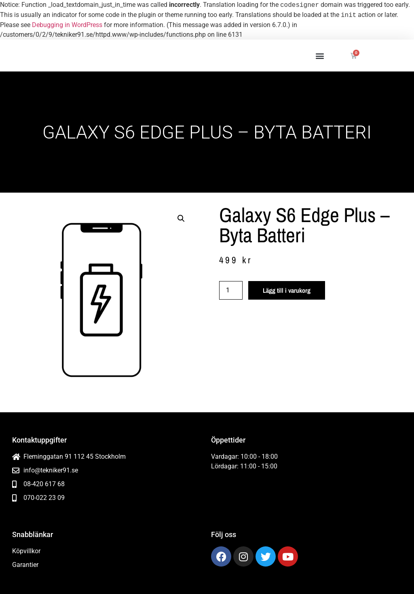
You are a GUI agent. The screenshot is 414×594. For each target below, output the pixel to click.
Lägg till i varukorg (286, 290)
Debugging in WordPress (67, 25)
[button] (319, 55)
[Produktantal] (231, 290)
